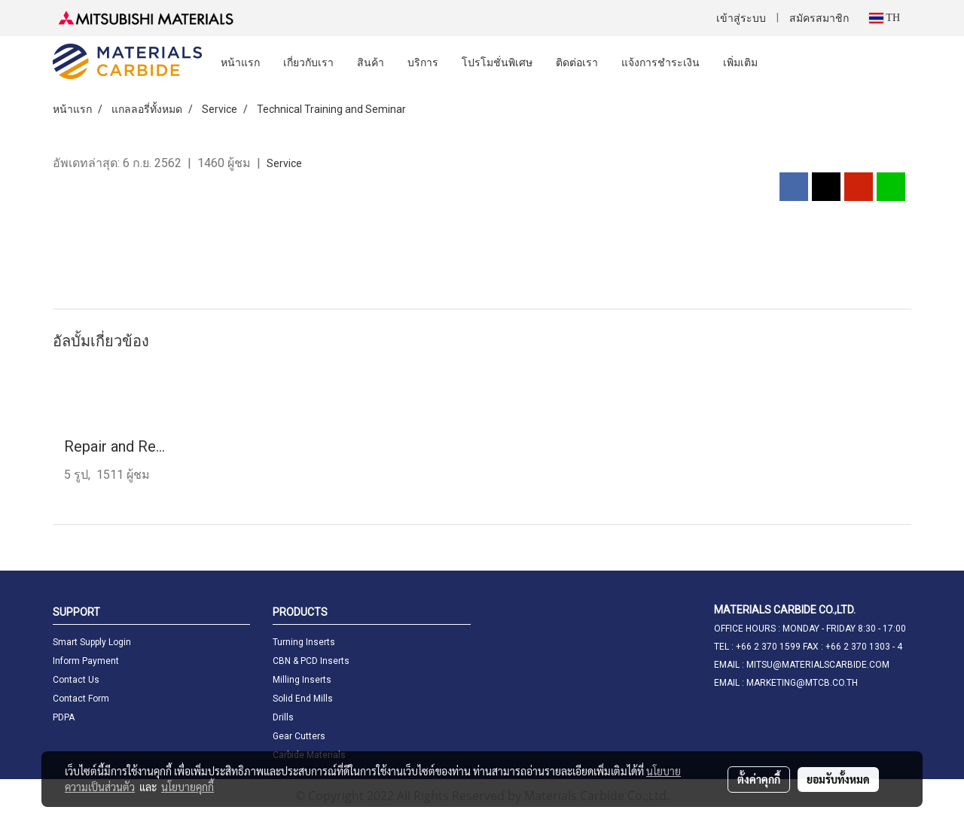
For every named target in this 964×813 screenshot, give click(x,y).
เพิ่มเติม (740, 62)
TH (884, 17)
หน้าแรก (240, 62)
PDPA (64, 717)
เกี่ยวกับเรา (308, 62)
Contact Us (76, 679)
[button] (782, 62)
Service (284, 163)
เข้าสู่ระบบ (741, 18)
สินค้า (370, 62)
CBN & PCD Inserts (311, 661)
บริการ (422, 62)
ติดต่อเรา (577, 62)
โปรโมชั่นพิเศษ (497, 62)
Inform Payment (86, 661)
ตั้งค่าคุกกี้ (758, 779)
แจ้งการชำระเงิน (660, 62)
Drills (283, 717)
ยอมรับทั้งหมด (838, 779)
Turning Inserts (304, 642)
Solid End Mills (303, 698)
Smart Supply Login (92, 642)
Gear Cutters (299, 736)
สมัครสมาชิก (819, 18)
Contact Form (81, 698)
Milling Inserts (302, 679)
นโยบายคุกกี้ (187, 786)
